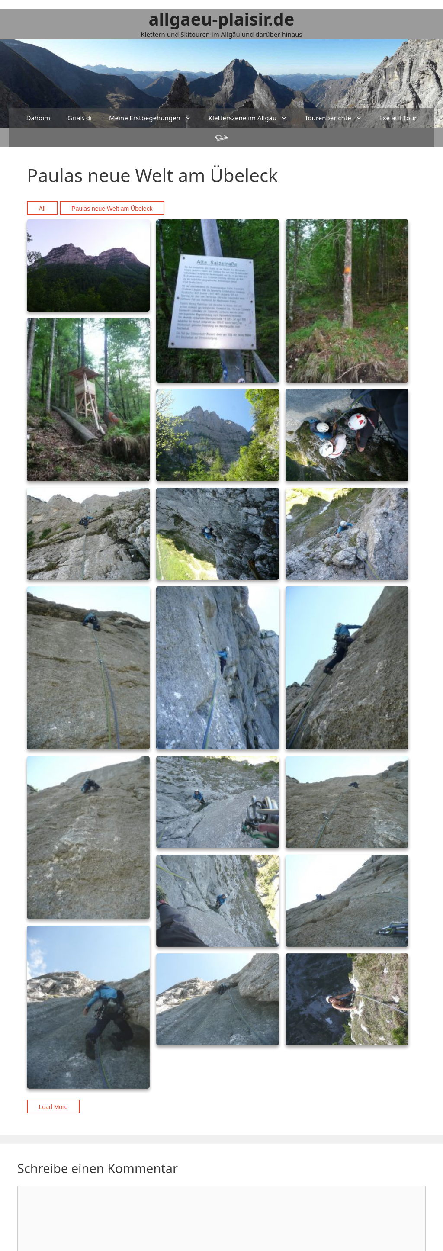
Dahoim (38, 117)
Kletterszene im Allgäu (252, 118)
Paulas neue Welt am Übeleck (111, 208)
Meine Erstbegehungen (154, 118)
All (42, 208)
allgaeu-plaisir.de (222, 19)
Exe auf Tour (398, 117)
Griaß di (79, 117)
